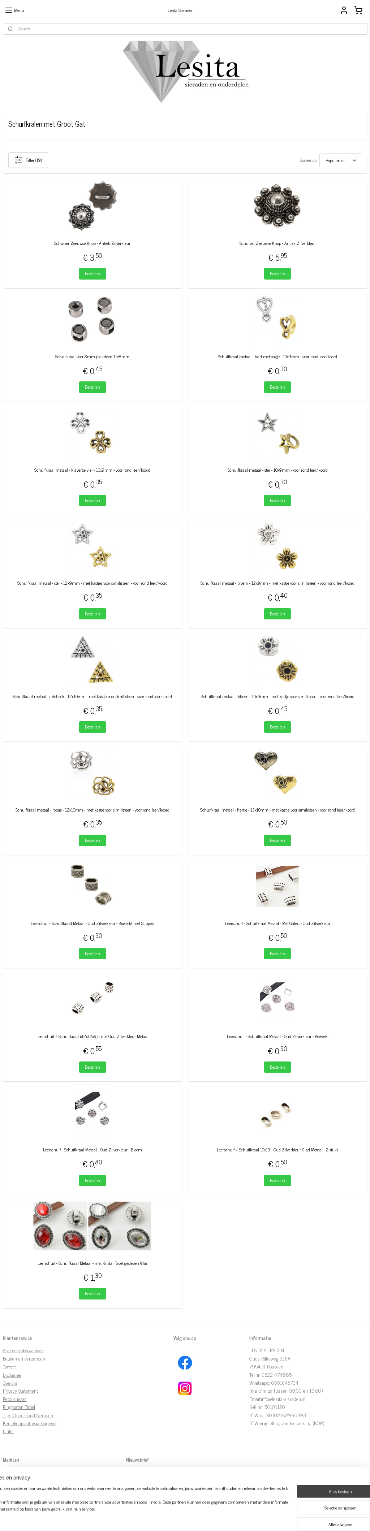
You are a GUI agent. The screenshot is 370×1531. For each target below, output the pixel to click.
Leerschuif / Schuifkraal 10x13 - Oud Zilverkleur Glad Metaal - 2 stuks (277, 1149)
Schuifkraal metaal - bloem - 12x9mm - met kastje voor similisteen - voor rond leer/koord (277, 583)
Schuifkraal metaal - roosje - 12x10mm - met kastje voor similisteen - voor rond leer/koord (92, 809)
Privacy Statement (20, 1390)
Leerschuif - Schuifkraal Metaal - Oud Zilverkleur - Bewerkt (277, 1036)
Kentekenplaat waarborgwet (30, 1423)
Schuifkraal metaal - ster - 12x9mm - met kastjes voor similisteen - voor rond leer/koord (92, 583)
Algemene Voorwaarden (23, 1350)
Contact (9, 1366)
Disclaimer (12, 1375)
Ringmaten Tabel (19, 1406)
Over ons (10, 1383)
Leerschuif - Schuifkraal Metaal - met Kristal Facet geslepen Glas (92, 1262)
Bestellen (92, 273)
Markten (11, 1472)
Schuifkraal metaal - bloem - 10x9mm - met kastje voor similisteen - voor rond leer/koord (277, 696)
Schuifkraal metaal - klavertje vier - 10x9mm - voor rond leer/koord (92, 469)
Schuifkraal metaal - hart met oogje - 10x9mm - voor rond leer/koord (277, 356)
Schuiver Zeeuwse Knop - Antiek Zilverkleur (92, 243)
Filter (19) (28, 160)
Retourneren (15, 1398)
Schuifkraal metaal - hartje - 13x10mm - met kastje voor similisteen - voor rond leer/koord (277, 809)
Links (8, 1431)
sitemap (167, 1517)
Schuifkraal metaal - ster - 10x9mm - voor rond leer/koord (278, 469)
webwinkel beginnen (198, 1517)
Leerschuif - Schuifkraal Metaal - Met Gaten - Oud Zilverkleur (277, 923)
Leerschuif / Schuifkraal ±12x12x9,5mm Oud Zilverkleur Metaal (92, 1036)
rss (178, 1517)
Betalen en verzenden (24, 1358)
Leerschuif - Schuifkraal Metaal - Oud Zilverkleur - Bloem (92, 1149)
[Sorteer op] (341, 159)
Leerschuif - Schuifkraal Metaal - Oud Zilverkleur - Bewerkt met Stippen (92, 923)
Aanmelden (142, 1488)
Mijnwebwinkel (247, 1517)
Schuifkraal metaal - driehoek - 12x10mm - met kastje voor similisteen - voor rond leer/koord (92, 696)
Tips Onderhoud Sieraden (28, 1415)
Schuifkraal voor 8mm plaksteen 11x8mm (92, 356)
